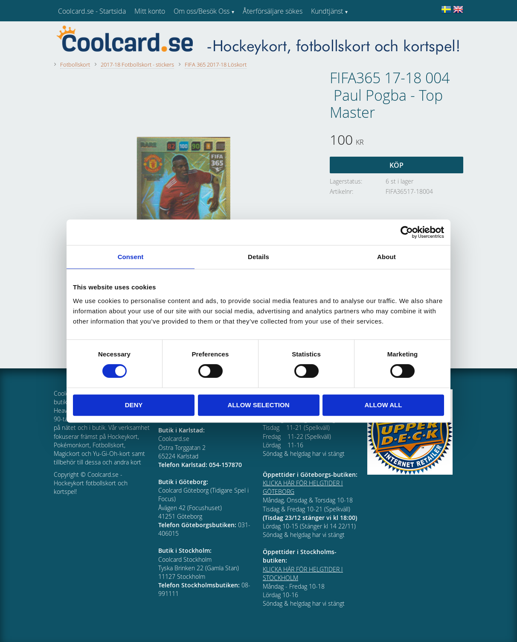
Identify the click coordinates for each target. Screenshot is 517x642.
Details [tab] (258, 256)
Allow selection (259, 405)
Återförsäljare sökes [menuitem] (272, 11)
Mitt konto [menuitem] (149, 11)
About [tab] (386, 256)
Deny (134, 405)
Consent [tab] (131, 256)
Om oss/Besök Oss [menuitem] (201, 11)
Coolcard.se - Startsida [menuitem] (92, 11)
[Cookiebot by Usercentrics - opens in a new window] (406, 232)
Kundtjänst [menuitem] (327, 11)
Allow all (383, 405)
